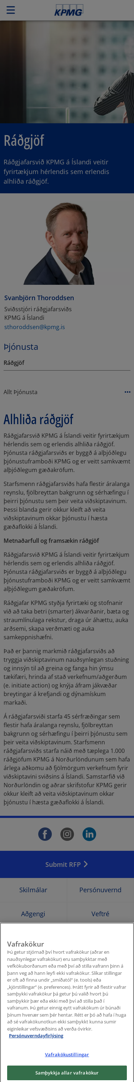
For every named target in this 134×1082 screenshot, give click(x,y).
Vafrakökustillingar (67, 1060)
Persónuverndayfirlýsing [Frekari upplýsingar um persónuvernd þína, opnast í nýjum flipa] (36, 1041)
